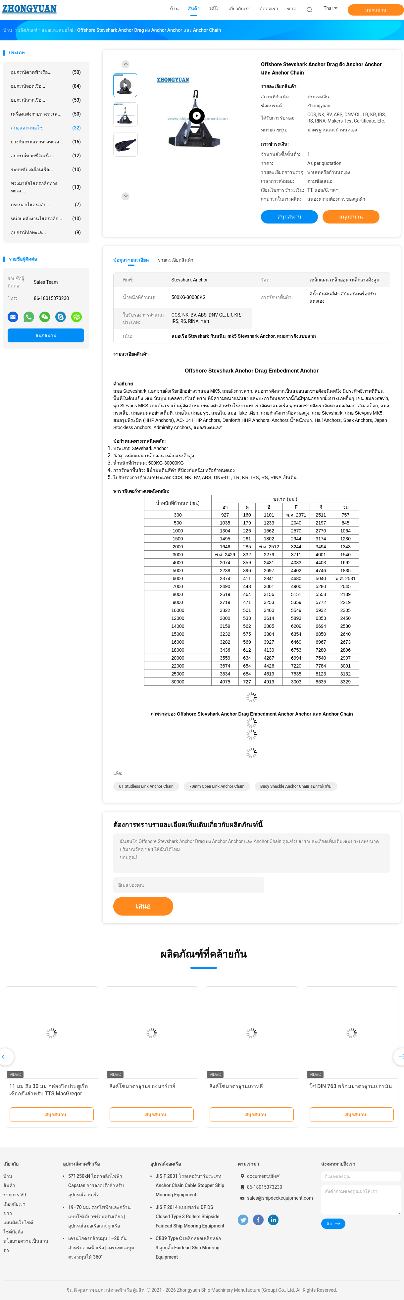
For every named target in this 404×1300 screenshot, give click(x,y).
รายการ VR (14, 1194)
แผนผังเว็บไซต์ (18, 1222)
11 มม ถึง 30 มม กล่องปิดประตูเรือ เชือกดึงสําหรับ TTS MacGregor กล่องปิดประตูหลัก (48, 1093)
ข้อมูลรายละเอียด (131, 260)
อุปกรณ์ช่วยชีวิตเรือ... (46, 155)
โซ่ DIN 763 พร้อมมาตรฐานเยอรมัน (350, 1086)
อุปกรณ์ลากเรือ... (46, 100)
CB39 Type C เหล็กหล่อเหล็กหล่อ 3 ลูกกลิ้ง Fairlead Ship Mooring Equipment (188, 1248)
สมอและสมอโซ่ (46, 128)
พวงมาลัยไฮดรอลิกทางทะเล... (46, 187)
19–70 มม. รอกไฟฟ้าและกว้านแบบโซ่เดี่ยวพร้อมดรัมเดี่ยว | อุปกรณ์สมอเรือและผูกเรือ (99, 1216)
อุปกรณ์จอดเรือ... (46, 86)
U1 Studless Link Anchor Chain (146, 786)
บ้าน (7, 1176)
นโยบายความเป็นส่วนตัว (25, 1245)
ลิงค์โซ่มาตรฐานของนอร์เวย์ (142, 1086)
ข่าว (7, 1213)
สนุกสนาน (375, 10)
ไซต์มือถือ (13, 1231)
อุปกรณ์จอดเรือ (165, 1164)
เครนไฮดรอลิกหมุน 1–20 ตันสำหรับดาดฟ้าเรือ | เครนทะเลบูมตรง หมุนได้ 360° (101, 1248)
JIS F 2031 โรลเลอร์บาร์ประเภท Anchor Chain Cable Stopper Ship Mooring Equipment (190, 1185)
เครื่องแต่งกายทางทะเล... (46, 114)
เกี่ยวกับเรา (14, 1204)
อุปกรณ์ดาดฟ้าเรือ (81, 1164)
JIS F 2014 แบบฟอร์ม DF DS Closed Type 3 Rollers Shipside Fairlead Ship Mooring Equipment (190, 1216)
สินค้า (9, 1185)
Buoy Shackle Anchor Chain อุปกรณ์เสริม (295, 786)
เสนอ (143, 906)
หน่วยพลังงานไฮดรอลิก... (46, 218)
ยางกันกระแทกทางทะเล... (46, 141)
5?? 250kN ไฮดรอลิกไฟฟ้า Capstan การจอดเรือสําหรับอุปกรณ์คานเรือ (96, 1185)
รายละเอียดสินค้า (175, 260)
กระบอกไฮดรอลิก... (46, 204)
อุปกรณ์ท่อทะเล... (46, 232)
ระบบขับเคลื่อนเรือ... (46, 169)
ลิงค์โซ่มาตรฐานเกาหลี (236, 1086)
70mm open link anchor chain (216, 786)
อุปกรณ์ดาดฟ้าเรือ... (46, 72)
